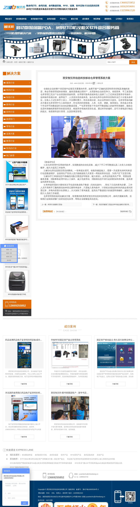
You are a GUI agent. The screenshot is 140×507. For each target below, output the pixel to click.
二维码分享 (99, 83)
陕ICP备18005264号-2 (91, 489)
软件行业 (10, 112)
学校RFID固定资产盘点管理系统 (65, 340)
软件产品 (64, 455)
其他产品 (100, 455)
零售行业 (10, 126)
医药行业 (10, 90)
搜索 (133, 62)
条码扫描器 (51, 19)
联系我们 (130, 19)
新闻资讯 (107, 19)
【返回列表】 (124, 211)
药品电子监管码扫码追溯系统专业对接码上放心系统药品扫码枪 (17, 212)
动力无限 (49, 500)
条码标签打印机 (37, 19)
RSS (48, 493)
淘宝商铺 (96, 19)
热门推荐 (10, 155)
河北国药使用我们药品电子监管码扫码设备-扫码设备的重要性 (24, 393)
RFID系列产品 (75, 455)
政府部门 (10, 119)
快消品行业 (11, 148)
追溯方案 (10, 134)
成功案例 (85, 19)
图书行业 (10, 104)
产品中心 (63, 19)
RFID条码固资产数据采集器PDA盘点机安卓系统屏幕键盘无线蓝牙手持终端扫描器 (17, 239)
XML (53, 493)
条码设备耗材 (89, 455)
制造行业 (10, 97)
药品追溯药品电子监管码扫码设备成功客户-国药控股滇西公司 (24, 340)
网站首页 (8, 19)
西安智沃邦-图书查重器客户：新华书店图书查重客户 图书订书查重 (70, 393)
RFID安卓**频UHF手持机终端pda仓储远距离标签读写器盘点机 (17, 267)
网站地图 (41, 493)
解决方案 (74, 19)
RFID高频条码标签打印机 (17, 294)
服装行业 (30, 62)
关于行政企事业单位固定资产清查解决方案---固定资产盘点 (17, 185)
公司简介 (119, 19)
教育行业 (10, 141)
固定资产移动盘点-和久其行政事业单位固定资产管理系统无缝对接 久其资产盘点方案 (116, 340)
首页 (15, 62)
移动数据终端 (21, 19)
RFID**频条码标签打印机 (19, 467)
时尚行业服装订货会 (55, 204)
